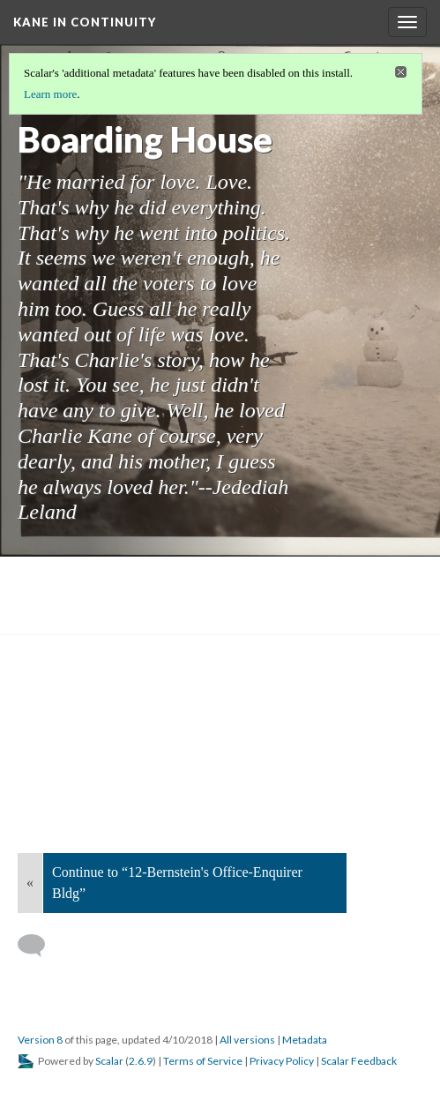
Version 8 (40, 1039)
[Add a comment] (39, 945)
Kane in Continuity (84, 22)
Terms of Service (202, 1060)
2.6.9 (141, 1060)
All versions (247, 1039)
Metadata (304, 1039)
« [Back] (30, 882)
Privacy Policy (282, 1060)
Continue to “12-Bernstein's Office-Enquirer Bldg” (177, 883)
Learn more (50, 94)
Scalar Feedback (359, 1060)
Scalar (109, 1060)
